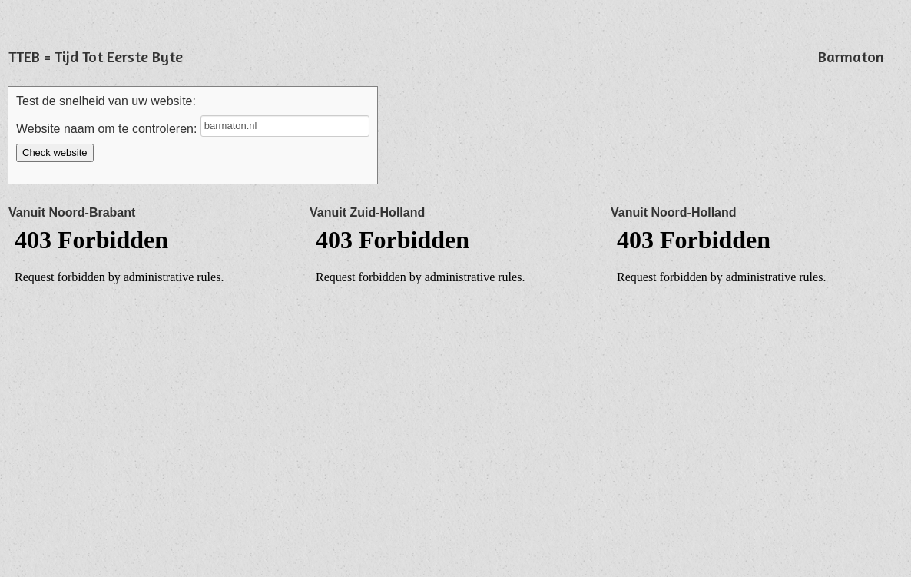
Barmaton (851, 56)
